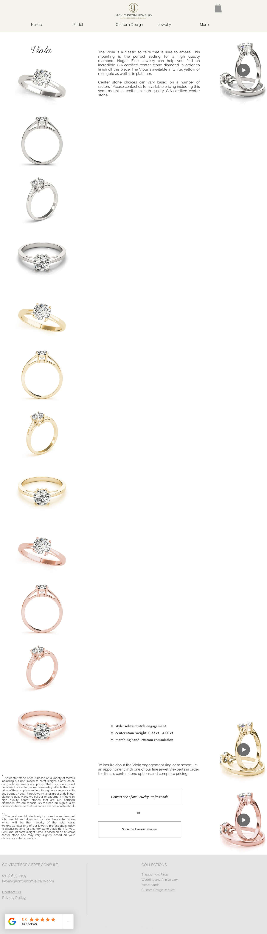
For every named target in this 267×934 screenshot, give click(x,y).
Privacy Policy (14, 897)
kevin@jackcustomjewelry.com (28, 881)
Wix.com (157, 927)
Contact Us (11, 892)
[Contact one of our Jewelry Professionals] (139, 797)
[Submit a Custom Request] (139, 829)
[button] (218, 8)
